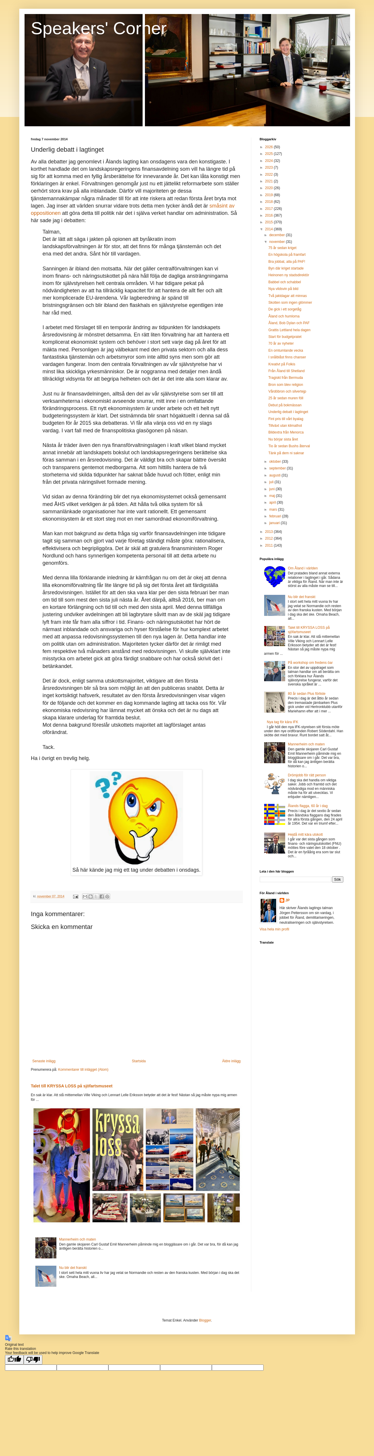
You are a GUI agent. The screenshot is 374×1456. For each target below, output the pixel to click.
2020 (269, 188)
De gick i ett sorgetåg (284, 309)
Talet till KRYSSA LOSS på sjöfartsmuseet (71, 1086)
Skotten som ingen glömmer (290, 302)
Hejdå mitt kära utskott (305, 835)
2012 (269, 538)
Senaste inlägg (44, 1061)
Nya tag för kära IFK (282, 722)
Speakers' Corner (99, 28)
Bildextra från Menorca (286, 432)
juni (272, 489)
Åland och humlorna (283, 316)
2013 (269, 532)
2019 (269, 195)
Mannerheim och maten (77, 1239)
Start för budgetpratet (284, 337)
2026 (269, 147)
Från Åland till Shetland (286, 371)
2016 (269, 215)
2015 (269, 222)
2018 (269, 202)
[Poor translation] (33, 1360)
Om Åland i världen (303, 568)
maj (272, 496)
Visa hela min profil (274, 929)
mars (273, 509)
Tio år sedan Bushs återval (289, 446)
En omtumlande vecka (285, 350)
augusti (275, 475)
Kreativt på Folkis (281, 364)
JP (287, 900)
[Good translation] (14, 1360)
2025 (269, 154)
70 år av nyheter (281, 343)
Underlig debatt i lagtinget (288, 412)
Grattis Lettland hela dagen (289, 330)
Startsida (139, 1061)
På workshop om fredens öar (310, 663)
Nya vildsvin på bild (283, 289)
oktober (275, 462)
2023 (269, 167)
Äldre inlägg (231, 1061)
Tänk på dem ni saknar (286, 453)
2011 (269, 545)
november (277, 242)
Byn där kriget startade (286, 268)
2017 (269, 209)
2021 (269, 181)
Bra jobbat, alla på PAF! (286, 262)
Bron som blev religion (285, 385)
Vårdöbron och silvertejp (287, 391)
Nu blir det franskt (72, 1268)
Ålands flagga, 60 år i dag (308, 806)
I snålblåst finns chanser (287, 357)
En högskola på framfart (286, 255)
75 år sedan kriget (282, 248)
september (278, 468)
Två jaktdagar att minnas (287, 296)
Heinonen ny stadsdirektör (288, 275)
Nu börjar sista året (283, 439)
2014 (269, 229)
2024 (269, 161)
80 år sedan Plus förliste (306, 694)
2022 (269, 174)
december (277, 235)
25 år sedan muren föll (285, 398)
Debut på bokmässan (284, 405)
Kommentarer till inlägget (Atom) (83, 1070)
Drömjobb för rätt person (307, 775)
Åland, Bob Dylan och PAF (288, 323)
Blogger (205, 1320)
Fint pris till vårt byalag (285, 419)
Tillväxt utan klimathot (285, 426)
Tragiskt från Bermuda (285, 378)
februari (275, 516)
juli (271, 482)
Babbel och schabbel (284, 282)
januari (274, 523)
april (273, 502)
